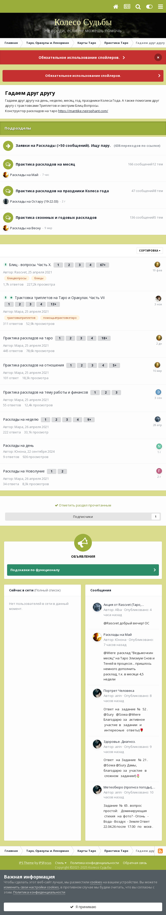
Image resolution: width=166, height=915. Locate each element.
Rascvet (20, 272)
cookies (96, 882)
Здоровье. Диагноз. (120, 741)
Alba (118, 609)
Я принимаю (83, 906)
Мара (18, 311)
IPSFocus (45, 863)
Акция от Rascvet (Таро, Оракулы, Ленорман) (122, 604)
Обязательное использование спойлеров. (79, 57)
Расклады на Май (24, 174)
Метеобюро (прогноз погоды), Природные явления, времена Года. (128, 787)
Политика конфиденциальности (94, 863)
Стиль (61, 863)
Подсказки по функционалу (35, 570)
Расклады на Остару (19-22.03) (34, 201)
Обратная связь (135, 863)
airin (118, 695)
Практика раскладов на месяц (45, 164)
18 (104, 338)
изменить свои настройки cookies (31, 887)
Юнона (20, 451)
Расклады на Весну (25, 228)
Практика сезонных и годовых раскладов (56, 217)
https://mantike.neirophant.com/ (83, 111)
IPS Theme (26, 863)
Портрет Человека (119, 690)
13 (53, 304)
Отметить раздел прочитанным (83, 505)
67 (102, 265)
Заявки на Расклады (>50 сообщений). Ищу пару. (63, 145)
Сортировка (149, 250)
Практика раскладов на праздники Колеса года (62, 190)
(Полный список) (47, 590)
